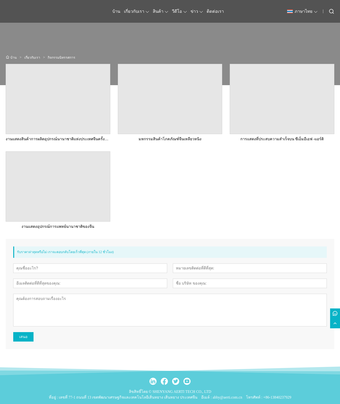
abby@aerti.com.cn (227, 397)
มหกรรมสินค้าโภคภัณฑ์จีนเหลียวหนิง (170, 139)
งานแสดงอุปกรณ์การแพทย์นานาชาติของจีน (57, 226)
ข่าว (194, 11)
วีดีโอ (177, 11)
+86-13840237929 (277, 397)
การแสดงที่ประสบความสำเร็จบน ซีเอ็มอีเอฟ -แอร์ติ (282, 139)
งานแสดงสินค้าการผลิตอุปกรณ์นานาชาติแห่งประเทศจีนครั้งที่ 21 (58, 139)
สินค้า (158, 11)
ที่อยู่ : (54, 397)
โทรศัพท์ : (254, 397)
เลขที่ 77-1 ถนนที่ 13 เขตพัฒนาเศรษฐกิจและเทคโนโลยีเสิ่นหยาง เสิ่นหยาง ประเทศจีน (128, 397)
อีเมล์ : (206, 397)
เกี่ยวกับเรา (134, 11)
